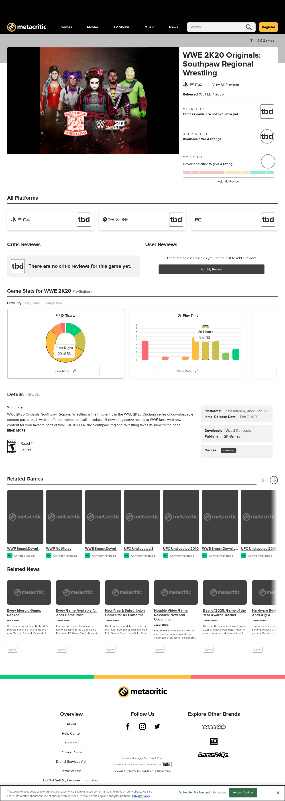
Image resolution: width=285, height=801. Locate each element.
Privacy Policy (71, 752)
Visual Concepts (238, 430)
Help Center (71, 733)
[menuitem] (66, 27)
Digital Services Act (71, 761)
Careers (71, 743)
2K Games (265, 41)
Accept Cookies (243, 792)
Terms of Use (71, 771)
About (71, 724)
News (173, 27)
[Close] (278, 792)
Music (149, 27)
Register (268, 27)
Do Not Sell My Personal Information (71, 780)
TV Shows (122, 27)
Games (66, 27)
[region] (142, 793)
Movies (93, 27)
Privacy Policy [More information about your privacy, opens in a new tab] (141, 796)
